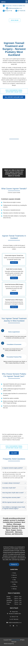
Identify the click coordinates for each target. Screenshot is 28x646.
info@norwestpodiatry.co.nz (15, 8)
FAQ (15, 579)
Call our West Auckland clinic (14, 97)
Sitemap (15, 588)
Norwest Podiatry (16, 639)
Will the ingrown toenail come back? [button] (13, 502)
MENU (3, 2)
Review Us (14, 564)
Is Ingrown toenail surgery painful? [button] (12, 468)
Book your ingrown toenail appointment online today (14, 91)
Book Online (14, 582)
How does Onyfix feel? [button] (9, 488)
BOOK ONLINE (14, 20)
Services (15, 577)
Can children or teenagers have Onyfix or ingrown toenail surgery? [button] (13, 507)
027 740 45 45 (21, 10)
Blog (15, 584)
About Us (14, 575)
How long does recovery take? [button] (11, 497)
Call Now (14, 453)
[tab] (14, 468)
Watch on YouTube (14, 176)
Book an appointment (14, 331)
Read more (14, 262)
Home (14, 573)
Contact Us (14, 586)
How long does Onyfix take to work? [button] (13, 492)
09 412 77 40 (8, 10)
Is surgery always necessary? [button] (11, 483)
